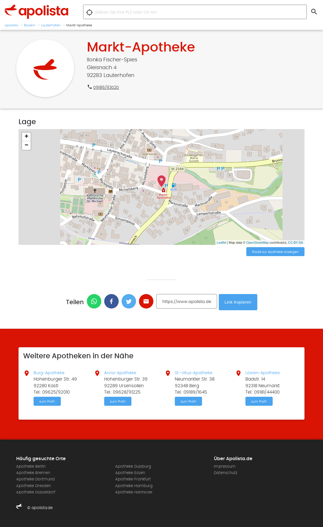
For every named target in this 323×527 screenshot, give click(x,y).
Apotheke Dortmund (35, 479)
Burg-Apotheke (50, 372)
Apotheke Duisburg (133, 466)
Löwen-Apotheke (263, 372)
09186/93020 (107, 87)
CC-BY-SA (295, 242)
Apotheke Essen (130, 473)
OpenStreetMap (257, 242)
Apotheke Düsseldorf (35, 492)
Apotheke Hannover (134, 492)
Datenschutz (225, 473)
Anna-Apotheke (121, 372)
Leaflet (221, 242)
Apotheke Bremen (33, 473)
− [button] (26, 145)
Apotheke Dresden (33, 486)
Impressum (225, 466)
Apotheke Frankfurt (133, 479)
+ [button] (26, 137)
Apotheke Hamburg (134, 486)
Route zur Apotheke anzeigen (275, 252)
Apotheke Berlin (30, 466)
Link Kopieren (239, 301)
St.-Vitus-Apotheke (195, 372)
